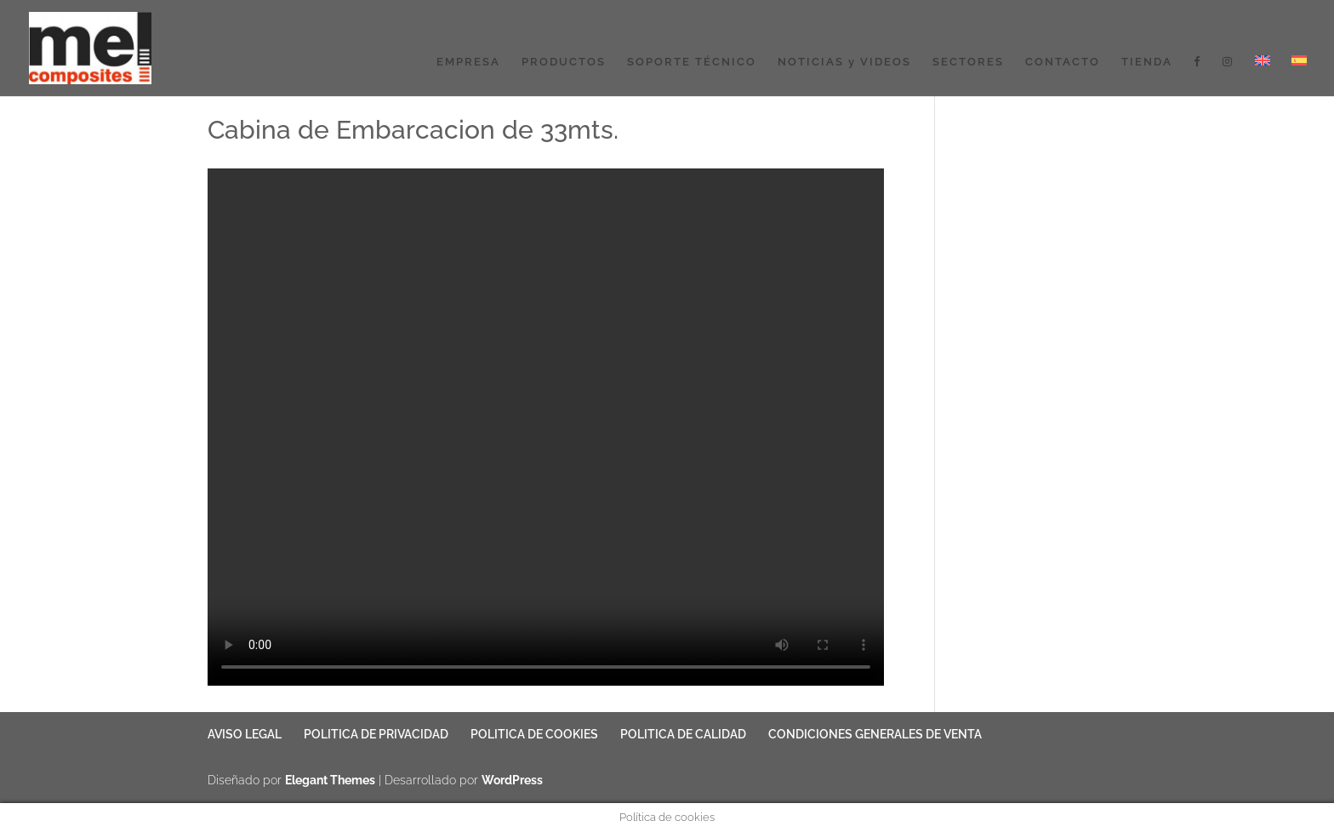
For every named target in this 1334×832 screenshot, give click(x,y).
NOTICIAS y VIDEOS (844, 62)
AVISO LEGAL (245, 734)
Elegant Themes (330, 780)
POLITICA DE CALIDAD (683, 734)
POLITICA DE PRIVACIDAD (376, 734)
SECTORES (968, 62)
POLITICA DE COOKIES (534, 734)
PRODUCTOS (564, 62)
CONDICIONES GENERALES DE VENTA (875, 734)
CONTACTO (1062, 62)
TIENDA (1146, 62)
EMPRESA (468, 62)
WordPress (512, 780)
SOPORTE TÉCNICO (691, 62)
